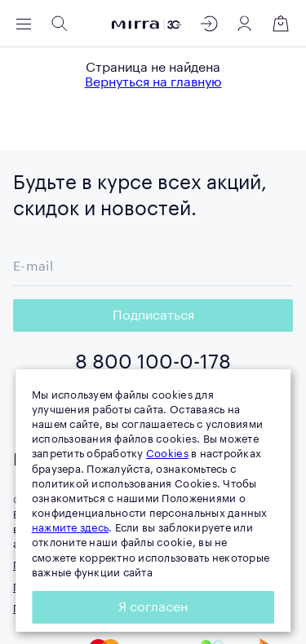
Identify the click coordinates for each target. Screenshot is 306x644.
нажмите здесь (70, 528)
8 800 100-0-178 (153, 362)
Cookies (167, 453)
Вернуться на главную (153, 82)
